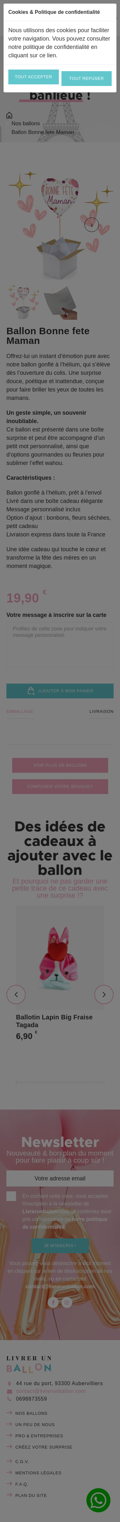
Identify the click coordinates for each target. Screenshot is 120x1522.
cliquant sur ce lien (32, 55)
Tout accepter (33, 76)
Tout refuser (86, 78)
